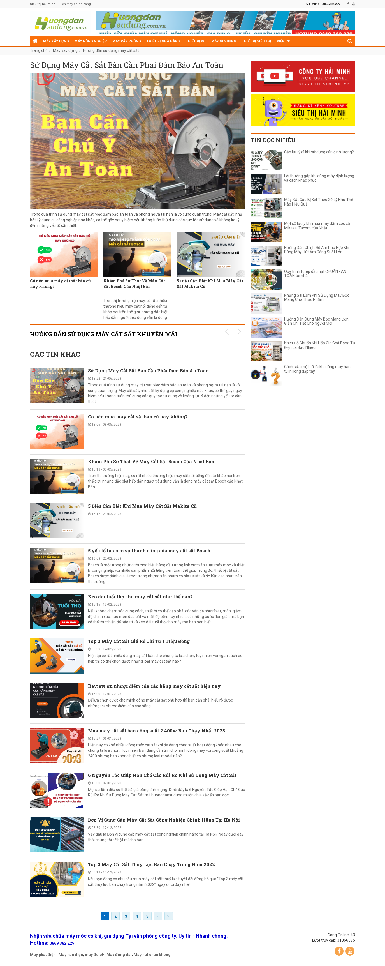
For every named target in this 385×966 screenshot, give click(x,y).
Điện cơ (283, 41)
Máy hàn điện (71, 956)
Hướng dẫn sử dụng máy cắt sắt (111, 50)
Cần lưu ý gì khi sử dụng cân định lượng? (319, 152)
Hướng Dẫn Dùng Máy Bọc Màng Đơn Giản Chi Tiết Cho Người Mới (316, 321)
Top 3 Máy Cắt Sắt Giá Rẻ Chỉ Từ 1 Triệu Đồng (139, 643)
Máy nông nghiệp (91, 41)
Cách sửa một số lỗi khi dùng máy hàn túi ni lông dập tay (317, 369)
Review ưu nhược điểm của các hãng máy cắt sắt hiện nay (154, 687)
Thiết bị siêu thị (256, 41)
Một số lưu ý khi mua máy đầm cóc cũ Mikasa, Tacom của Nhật (317, 226)
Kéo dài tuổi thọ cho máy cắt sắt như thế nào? (140, 598)
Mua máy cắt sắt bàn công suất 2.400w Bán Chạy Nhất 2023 (156, 732)
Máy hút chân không (152, 956)
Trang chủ (39, 50)
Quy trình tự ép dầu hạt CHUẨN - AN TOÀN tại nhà (315, 273)
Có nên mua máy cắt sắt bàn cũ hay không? (60, 285)
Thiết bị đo (196, 41)
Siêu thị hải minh (42, 4)
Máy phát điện (43, 956)
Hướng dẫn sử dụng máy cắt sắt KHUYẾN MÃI (103, 335)
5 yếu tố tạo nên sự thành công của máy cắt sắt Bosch (149, 552)
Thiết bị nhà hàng (163, 41)
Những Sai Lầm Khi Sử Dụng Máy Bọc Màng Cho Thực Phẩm (316, 297)
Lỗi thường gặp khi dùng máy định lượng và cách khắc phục (319, 178)
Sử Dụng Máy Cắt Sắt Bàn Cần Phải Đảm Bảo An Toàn (136, 66)
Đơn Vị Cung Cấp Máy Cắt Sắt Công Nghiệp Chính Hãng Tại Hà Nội (164, 821)
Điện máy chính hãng (75, 4)
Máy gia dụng (223, 41)
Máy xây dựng (56, 41)
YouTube (349, 952)
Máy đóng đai (119, 956)
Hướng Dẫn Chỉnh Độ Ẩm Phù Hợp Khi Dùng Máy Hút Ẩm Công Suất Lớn (316, 250)
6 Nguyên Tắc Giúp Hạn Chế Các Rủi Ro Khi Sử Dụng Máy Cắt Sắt (162, 777)
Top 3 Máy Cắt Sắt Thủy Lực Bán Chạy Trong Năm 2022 (151, 866)
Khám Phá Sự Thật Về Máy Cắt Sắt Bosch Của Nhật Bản (134, 285)
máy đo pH (95, 956)
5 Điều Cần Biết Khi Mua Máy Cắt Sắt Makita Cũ (210, 285)
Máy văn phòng (126, 41)
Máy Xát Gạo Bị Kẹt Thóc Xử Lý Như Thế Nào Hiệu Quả (318, 202)
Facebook (339, 952)
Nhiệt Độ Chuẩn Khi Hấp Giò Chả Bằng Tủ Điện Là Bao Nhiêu (319, 345)
